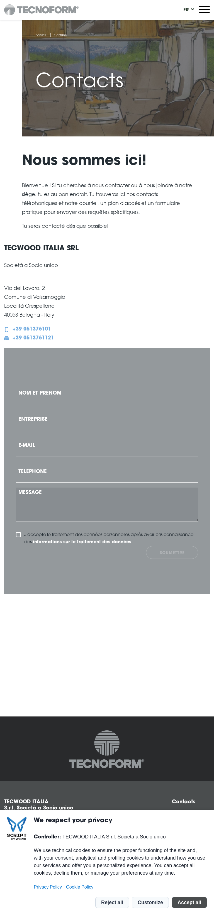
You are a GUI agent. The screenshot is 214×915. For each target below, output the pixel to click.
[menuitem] (186, 10)
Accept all (189, 902)
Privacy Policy (48, 886)
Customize (150, 902)
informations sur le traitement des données (82, 542)
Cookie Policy (79, 886)
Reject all (112, 902)
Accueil (41, 35)
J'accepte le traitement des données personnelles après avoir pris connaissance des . (108, 539)
